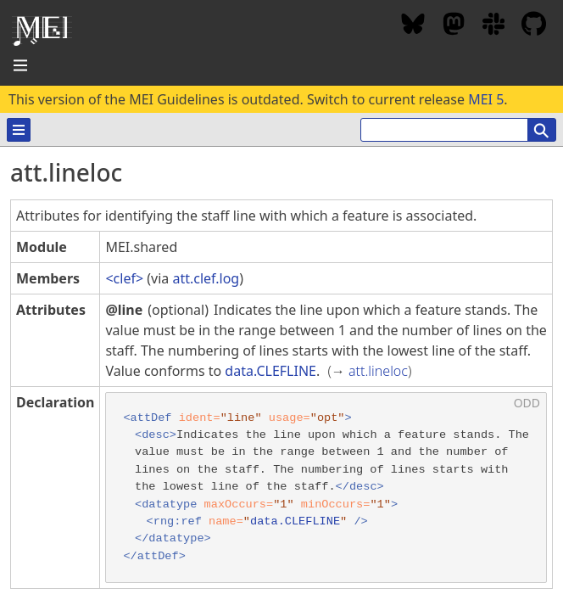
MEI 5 (486, 99)
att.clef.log (205, 278)
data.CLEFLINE (270, 371)
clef (125, 278)
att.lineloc (378, 371)
